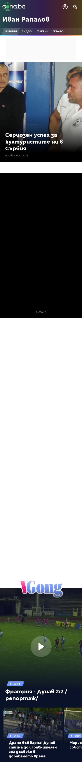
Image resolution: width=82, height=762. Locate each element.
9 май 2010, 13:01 (16, 155)
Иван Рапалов (26, 19)
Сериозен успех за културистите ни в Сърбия (34, 142)
